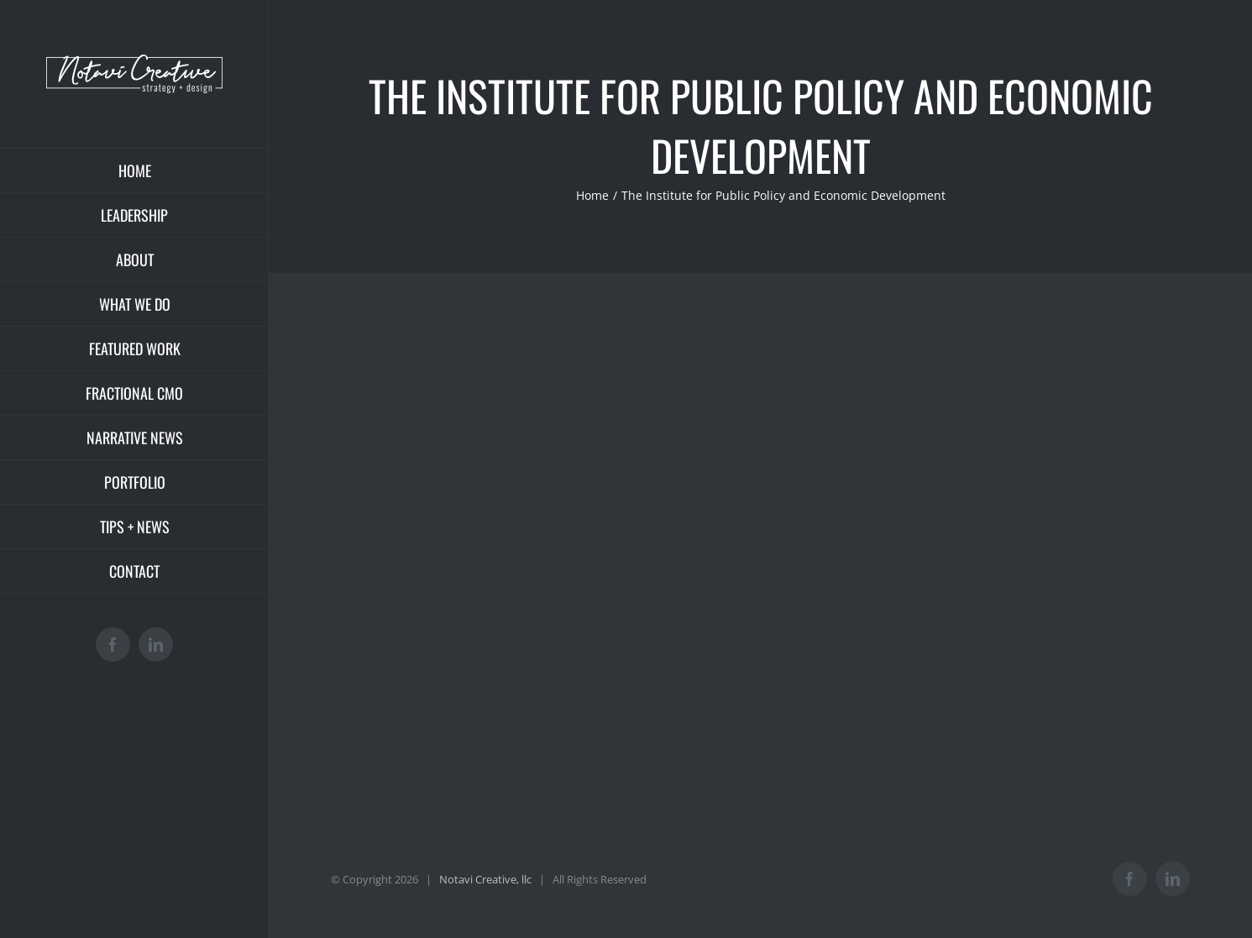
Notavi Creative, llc (485, 879)
